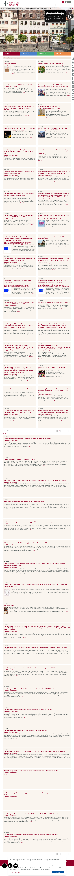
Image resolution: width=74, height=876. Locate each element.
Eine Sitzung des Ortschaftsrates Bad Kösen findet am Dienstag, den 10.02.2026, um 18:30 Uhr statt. (19, 411)
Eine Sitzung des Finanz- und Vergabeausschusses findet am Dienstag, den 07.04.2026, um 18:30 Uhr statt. (18, 151)
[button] (15, 865)
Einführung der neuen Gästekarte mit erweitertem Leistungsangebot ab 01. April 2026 (53, 129)
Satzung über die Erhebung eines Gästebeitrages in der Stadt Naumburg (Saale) (19, 172)
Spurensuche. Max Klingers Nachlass (49, 106)
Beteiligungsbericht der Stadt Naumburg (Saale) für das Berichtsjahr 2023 (25, 543)
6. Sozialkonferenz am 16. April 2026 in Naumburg (53, 150)
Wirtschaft (26, 54)
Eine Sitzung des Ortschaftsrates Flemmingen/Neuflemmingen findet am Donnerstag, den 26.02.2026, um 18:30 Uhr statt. (19, 325)
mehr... (29, 446)
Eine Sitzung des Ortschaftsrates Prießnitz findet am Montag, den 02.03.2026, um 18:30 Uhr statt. (19, 303)
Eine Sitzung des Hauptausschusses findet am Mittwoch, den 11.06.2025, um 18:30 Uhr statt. (31, 814)
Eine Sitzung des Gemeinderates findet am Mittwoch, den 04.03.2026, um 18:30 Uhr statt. (19, 259)
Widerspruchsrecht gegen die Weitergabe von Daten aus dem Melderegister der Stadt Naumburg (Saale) (53, 411)
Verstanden (58, 872)
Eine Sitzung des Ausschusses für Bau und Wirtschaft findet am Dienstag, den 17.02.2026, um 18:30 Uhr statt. (54, 390)
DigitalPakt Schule (9, 605)
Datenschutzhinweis (15, 872)
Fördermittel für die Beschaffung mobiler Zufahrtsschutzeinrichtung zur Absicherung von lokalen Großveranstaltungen (18, 238)
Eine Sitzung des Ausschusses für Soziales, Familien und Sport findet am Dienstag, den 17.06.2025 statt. (34, 751)
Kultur (58, 54)
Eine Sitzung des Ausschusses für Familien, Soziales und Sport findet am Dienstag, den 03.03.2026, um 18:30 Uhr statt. (53, 260)
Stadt (7, 54)
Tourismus (42, 54)
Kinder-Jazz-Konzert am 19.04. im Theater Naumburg (19, 128)
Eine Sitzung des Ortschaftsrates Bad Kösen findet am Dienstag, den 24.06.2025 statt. (29, 689)
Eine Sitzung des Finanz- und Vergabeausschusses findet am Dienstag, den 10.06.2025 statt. (31, 834)
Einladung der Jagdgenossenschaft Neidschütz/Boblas (54, 302)
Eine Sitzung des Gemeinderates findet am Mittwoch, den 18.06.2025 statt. (26, 730)
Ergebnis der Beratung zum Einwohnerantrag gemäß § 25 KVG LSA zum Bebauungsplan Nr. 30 (31, 522)
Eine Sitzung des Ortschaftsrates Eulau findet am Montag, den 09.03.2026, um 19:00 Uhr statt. (18, 216)
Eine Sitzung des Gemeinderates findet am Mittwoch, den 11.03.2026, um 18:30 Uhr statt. (19, 194)
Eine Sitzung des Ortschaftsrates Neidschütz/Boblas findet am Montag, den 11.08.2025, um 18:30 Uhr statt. (35, 647)
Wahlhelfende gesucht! (10, 63)
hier (40, 865)
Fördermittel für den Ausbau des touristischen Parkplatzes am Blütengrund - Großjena (52, 281)
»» (69, 430)
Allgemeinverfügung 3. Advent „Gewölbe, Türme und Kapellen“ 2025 (24, 501)
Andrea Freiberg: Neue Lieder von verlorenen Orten (19, 106)
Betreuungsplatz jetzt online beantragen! (50, 63)
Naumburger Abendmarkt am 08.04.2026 (50, 85)
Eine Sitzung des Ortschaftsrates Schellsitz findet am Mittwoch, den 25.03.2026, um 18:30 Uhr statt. (54, 172)
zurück (4, 433)
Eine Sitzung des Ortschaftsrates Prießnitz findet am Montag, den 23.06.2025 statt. (28, 709)
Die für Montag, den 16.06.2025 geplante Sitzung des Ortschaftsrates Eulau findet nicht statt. (31, 771)
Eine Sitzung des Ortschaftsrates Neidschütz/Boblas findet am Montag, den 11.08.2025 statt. (31, 668)
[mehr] (13, 73)
